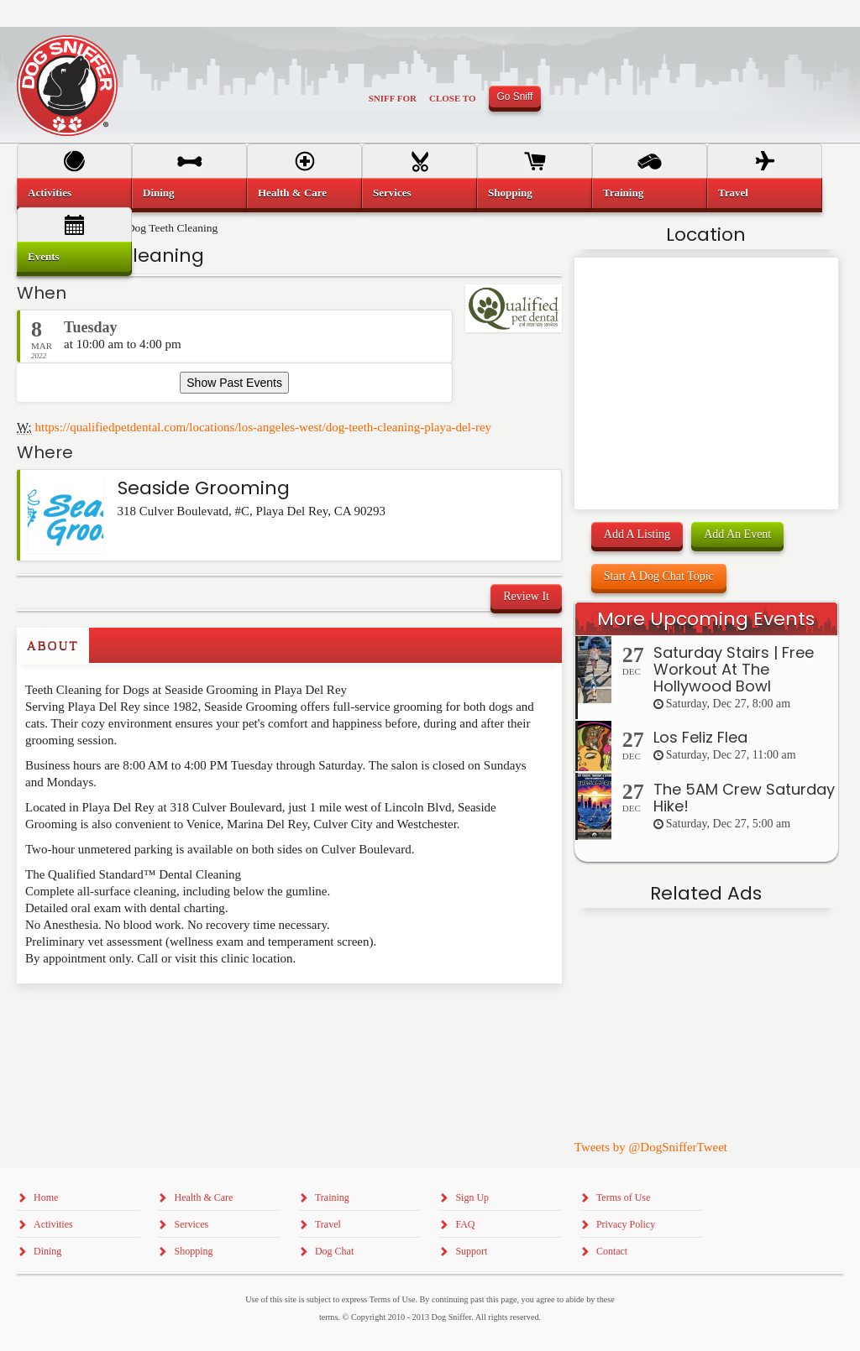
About (53, 645)
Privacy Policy (625, 1224)
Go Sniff (515, 96)
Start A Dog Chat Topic (659, 576)
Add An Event (737, 534)
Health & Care (292, 192)
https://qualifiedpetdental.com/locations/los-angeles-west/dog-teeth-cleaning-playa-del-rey (263, 427)
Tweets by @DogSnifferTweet (650, 1147)
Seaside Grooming (204, 488)
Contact (611, 1251)
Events (44, 256)
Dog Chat (334, 1251)
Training (623, 192)
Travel (733, 192)
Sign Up (472, 1197)
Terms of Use (623, 1197)
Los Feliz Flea (700, 737)
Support (471, 1251)
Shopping (510, 192)
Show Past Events (234, 382)
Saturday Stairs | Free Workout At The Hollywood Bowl (733, 669)
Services (392, 192)
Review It (526, 596)
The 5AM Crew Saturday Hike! (744, 797)
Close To (452, 98)
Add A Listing (637, 534)
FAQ (465, 1224)
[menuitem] (74, 193)
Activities (49, 192)
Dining (159, 192)
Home (46, 1197)
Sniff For (393, 98)
